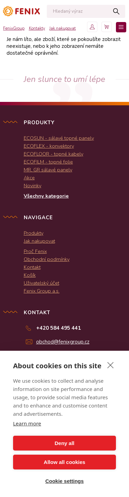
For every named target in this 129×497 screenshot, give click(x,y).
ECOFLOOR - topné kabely (53, 153)
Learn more (27, 423)
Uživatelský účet (41, 282)
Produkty (33, 233)
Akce (29, 177)
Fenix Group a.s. (42, 290)
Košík (30, 275)
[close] (110, 364)
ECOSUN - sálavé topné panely (59, 138)
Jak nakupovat (62, 28)
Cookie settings (64, 481)
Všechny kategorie (46, 195)
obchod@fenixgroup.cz (62, 341)
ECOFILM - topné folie (48, 161)
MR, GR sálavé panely (48, 169)
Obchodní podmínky (46, 259)
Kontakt (32, 267)
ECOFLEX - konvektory (49, 145)
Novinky (32, 185)
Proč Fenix (35, 251)
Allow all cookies (64, 462)
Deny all (65, 443)
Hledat (116, 11)
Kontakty (37, 28)
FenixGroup (13, 28)
